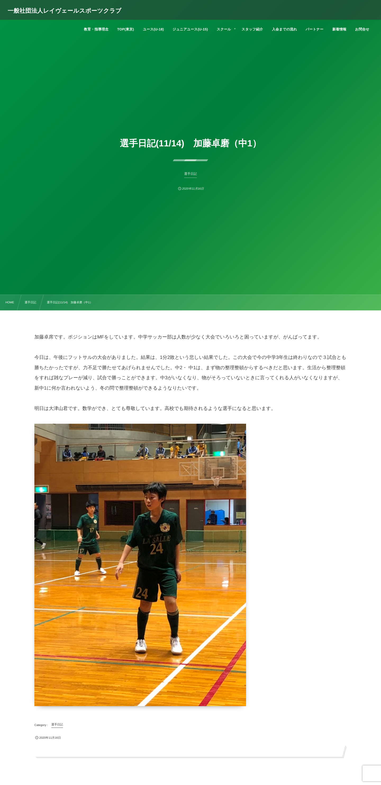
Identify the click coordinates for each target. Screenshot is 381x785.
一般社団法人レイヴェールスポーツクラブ (64, 11)
